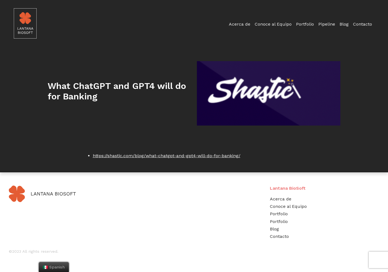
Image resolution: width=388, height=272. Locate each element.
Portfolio (305, 24)
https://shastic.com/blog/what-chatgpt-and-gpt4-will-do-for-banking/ (166, 155)
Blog (344, 24)
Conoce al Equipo (273, 24)
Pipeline (326, 24)
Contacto (362, 24)
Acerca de (239, 24)
